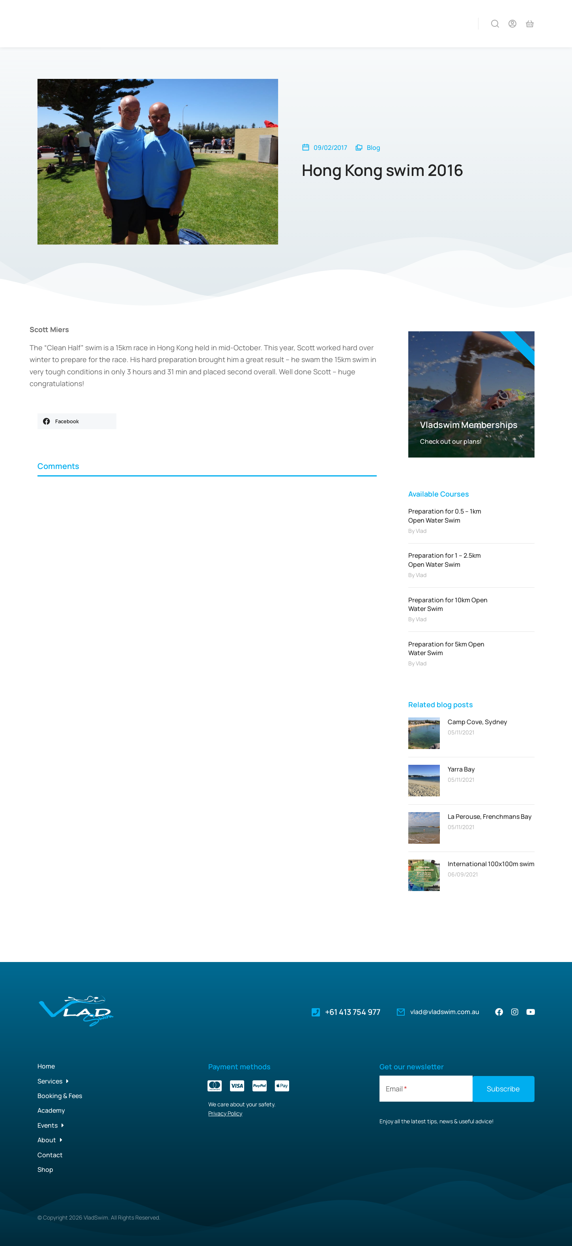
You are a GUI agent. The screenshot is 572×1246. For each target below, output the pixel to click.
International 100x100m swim (491, 863)
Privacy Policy (225, 1113)
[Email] (426, 1089)
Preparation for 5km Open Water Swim (446, 648)
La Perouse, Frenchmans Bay (490, 816)
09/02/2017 (330, 147)
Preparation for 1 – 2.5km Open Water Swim (444, 559)
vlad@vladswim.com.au (444, 1011)
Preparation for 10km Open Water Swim (448, 604)
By (417, 530)
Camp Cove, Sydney (477, 721)
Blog (373, 147)
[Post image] (424, 733)
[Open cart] (530, 23)
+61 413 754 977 (352, 1012)
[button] (76, 421)
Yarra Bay (461, 769)
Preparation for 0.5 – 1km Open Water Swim (444, 515)
